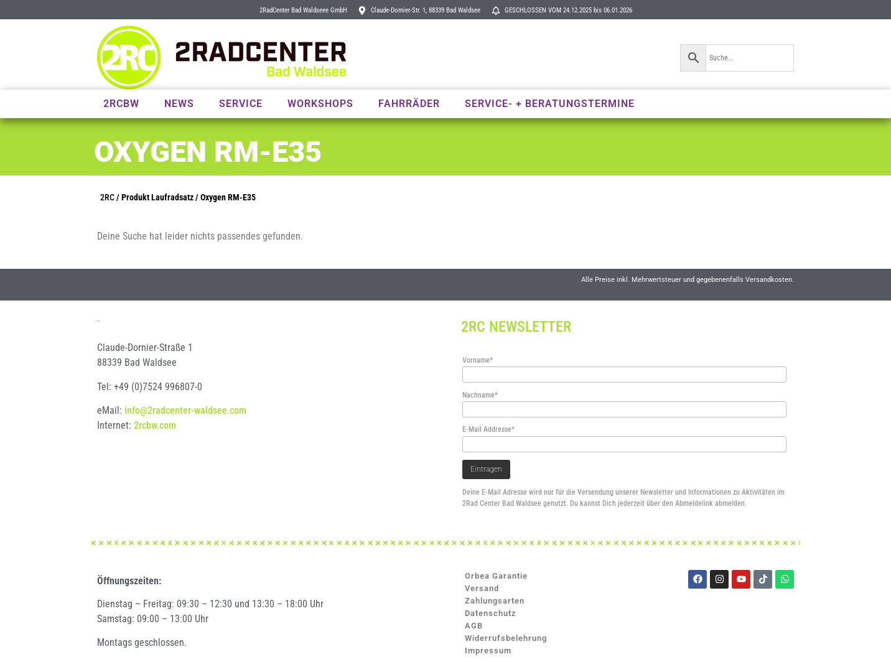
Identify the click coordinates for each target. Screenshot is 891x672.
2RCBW (121, 104)
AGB (474, 625)
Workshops (320, 104)
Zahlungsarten (495, 600)
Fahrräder (409, 104)
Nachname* (480, 395)
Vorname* (477, 360)
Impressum (488, 650)
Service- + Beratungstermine (550, 104)
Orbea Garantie (496, 576)
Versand (482, 588)
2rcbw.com (155, 449)
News (179, 104)
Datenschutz (490, 613)
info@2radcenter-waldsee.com (185, 435)
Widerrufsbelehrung (506, 638)
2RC (107, 197)
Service (241, 104)
